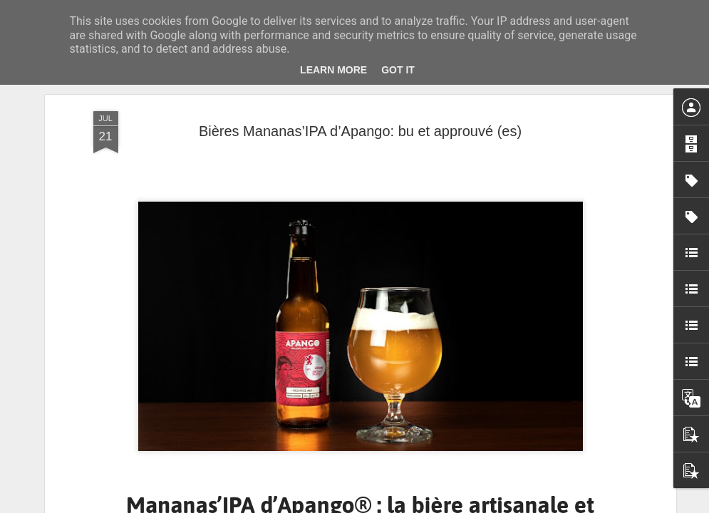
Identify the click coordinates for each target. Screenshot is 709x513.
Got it (398, 70)
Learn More (333, 70)
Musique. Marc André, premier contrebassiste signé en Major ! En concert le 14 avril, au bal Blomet (622, 468)
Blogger (406, 505)
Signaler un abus (452, 505)
